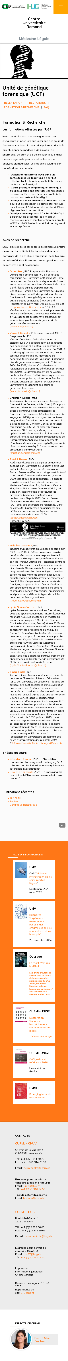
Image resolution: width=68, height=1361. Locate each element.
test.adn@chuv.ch (33, 1198)
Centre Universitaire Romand (34, 22)
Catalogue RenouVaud (23, 804)
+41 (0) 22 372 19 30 (33, 1257)
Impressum (21, 1268)
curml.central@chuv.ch (37, 1168)
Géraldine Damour (21, 759)
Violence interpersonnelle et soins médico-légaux (40, 878)
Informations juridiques (29, 1271)
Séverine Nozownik (21, 772)
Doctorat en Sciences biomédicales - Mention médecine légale (40, 1024)
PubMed (14, 801)
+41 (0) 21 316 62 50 (33, 1189)
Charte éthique (24, 1274)
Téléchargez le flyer (41, 1036)
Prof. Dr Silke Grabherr (42, 1339)
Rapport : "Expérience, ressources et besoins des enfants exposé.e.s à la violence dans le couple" (40, 924)
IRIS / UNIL (16, 798)
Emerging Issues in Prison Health (40, 1096)
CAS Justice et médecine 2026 (38, 1061)
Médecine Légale (34, 38)
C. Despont (27, 1292)
